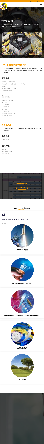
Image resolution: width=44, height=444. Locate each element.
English (41, 1)
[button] (20, 53)
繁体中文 (36, 1)
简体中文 (31, 1)
